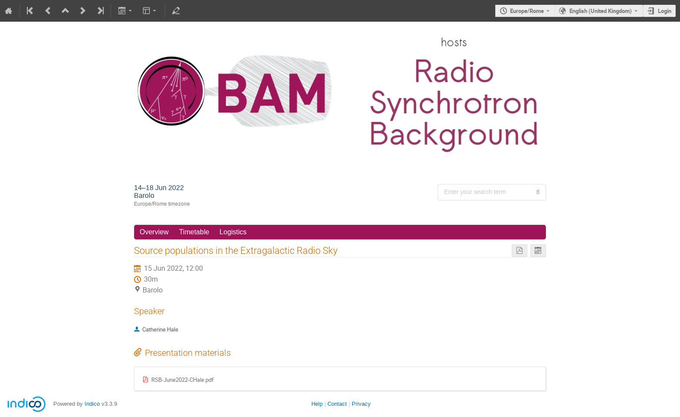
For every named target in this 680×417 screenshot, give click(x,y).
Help (317, 403)
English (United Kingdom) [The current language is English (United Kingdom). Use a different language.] (600, 11)
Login (664, 11)
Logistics (232, 232)
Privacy (361, 403)
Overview (154, 232)
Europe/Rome (527, 11)
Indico (92, 403)
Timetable (194, 232)
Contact (337, 403)
